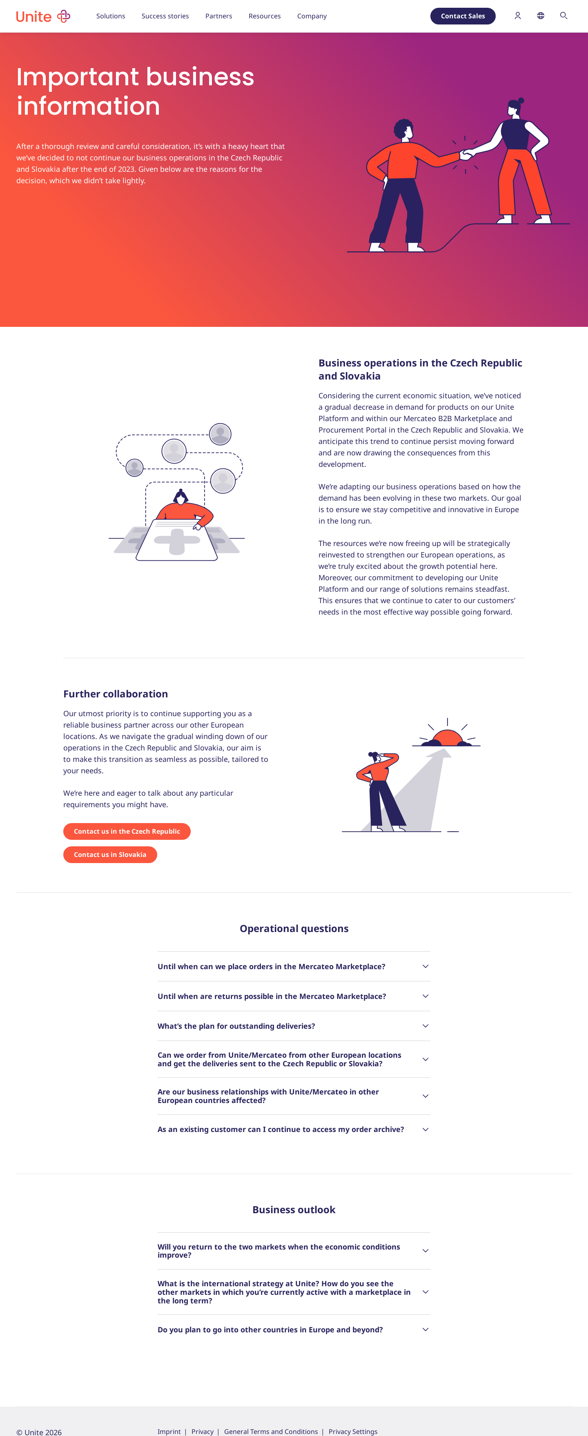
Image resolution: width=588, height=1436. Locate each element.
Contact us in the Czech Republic (127, 831)
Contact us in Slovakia (110, 854)
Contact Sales (463, 15)
